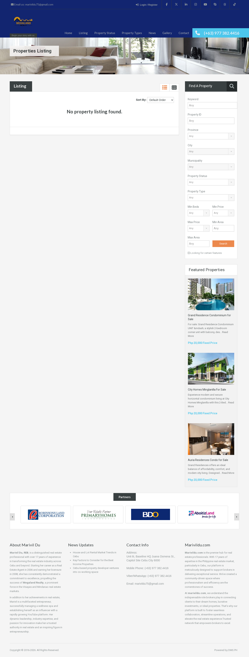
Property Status (104, 33)
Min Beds (193, 206)
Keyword (193, 99)
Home (68, 33)
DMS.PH (232, 650)
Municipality (195, 160)
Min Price (218, 206)
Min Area (218, 222)
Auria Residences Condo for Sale (208, 460)
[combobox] (211, 136)
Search (223, 243)
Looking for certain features (205, 252)
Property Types (132, 33)
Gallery (167, 33)
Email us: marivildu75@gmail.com (32, 4)
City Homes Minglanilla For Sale (207, 389)
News (152, 33)
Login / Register (147, 4)
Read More (228, 472)
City (190, 145)
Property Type (196, 191)
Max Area (194, 237)
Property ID (194, 114)
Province (193, 129)
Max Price (194, 222)
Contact (184, 33)
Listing (83, 33)
